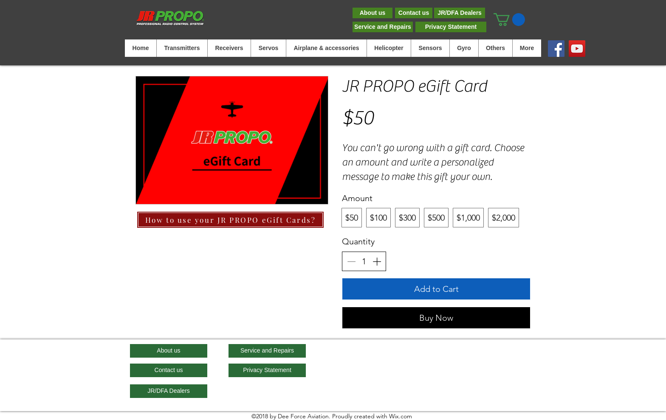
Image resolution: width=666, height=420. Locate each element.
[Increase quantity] (376, 261)
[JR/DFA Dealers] (459, 13)
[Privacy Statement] (450, 27)
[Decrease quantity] (351, 261)
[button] (509, 19)
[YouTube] (577, 48)
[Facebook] (556, 48)
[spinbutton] (364, 261)
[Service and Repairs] (383, 27)
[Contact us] (413, 13)
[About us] (372, 13)
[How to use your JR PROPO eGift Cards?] (230, 219)
